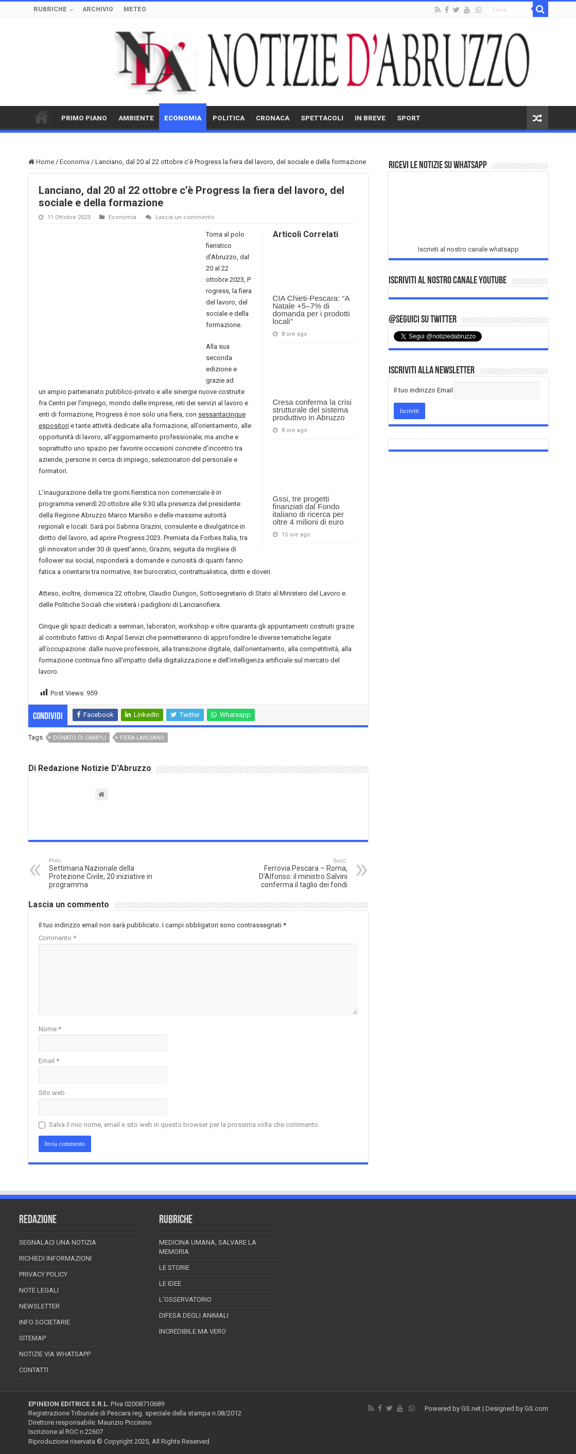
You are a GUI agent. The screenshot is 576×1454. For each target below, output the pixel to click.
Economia (75, 162)
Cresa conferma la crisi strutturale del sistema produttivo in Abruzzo (312, 410)
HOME (41, 117)
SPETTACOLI (322, 118)
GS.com (536, 1408)
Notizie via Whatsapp (55, 1354)
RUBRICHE (50, 9)
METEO (135, 9)
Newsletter (39, 1306)
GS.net (471, 1408)
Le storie (174, 1267)
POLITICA (229, 118)
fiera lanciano (142, 737)
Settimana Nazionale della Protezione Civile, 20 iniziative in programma (101, 873)
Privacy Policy (43, 1274)
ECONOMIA (182, 118)
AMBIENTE (136, 118)
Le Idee (170, 1283)
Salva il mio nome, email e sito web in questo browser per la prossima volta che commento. (184, 1124)
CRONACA (272, 118)
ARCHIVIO (97, 9)
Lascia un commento (185, 217)
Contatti (33, 1370)
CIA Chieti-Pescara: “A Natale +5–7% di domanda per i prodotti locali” (311, 310)
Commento (57, 938)
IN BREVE (370, 118)
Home (41, 162)
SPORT (409, 118)
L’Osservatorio (185, 1299)
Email (49, 1061)
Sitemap (32, 1338)
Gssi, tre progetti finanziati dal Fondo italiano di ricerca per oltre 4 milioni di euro (308, 510)
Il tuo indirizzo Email (423, 390)
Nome (50, 1029)
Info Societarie (44, 1322)
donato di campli (79, 737)
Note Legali (39, 1290)
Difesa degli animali (194, 1315)
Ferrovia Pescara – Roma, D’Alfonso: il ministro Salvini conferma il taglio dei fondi (294, 873)
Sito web (52, 1093)
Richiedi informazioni (55, 1258)
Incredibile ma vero (192, 1331)
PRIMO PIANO (84, 118)
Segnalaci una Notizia (57, 1242)
